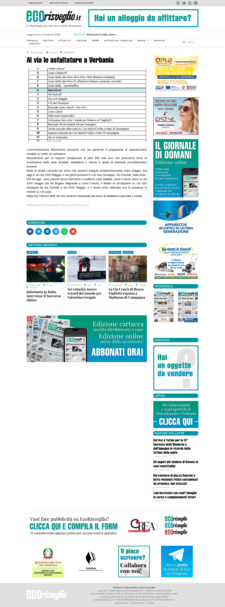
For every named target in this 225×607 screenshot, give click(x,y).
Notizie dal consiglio (118, 40)
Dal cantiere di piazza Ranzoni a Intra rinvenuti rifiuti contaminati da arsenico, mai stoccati (175, 480)
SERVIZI (143, 40)
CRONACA (32, 40)
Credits (150, 603)
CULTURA (81, 40)
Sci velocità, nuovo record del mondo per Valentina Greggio (85, 293)
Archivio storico (58, 3)
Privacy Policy (121, 603)
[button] (30, 231)
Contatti (34, 44)
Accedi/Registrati (84, 3)
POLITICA (48, 40)
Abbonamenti (35, 3)
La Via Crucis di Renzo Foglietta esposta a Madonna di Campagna (127, 293)
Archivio (159, 40)
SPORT (95, 40)
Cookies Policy (137, 603)
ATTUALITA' (115, 252)
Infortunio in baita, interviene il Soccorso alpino (44, 295)
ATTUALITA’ (65, 40)
